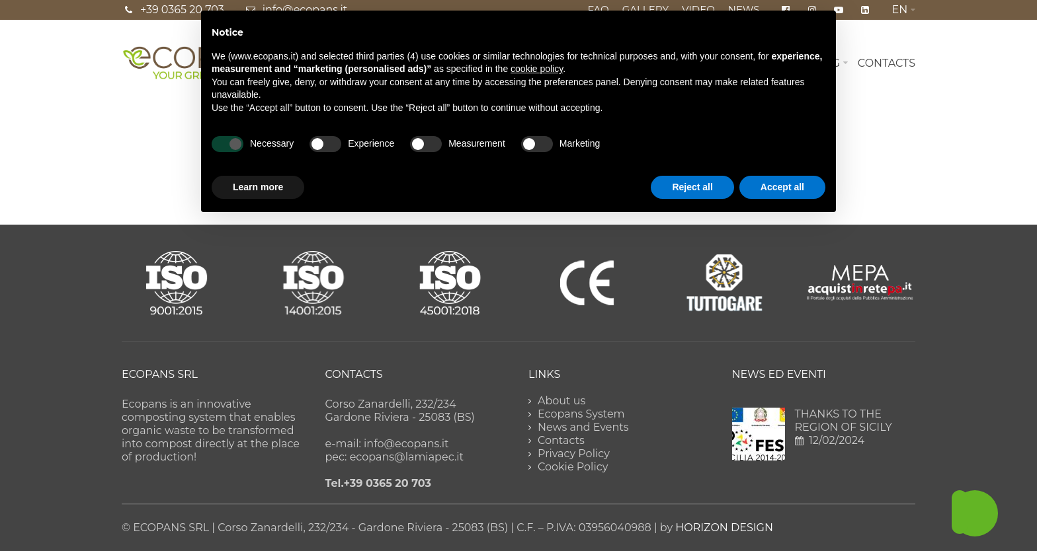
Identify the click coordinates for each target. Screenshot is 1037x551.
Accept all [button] (782, 187)
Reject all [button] (692, 187)
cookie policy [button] (537, 68)
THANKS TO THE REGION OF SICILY (843, 420)
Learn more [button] (258, 187)
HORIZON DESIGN (724, 527)
